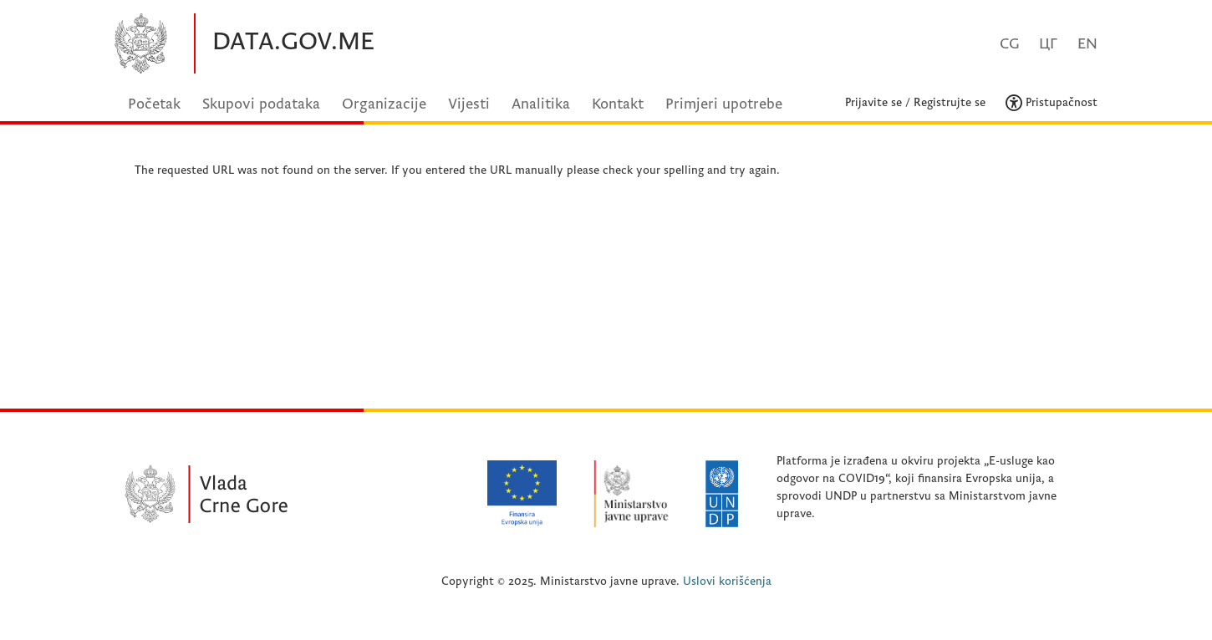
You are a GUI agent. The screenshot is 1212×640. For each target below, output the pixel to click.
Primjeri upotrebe (723, 104)
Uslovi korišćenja (727, 581)
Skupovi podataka (261, 104)
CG (1009, 44)
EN (1087, 44)
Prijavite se (873, 102)
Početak (154, 104)
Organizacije (384, 104)
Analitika (541, 104)
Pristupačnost (1051, 102)
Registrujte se (949, 102)
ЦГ (1048, 44)
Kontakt (618, 104)
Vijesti (469, 104)
